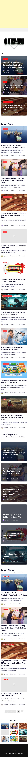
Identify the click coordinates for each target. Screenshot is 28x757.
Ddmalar (14, 750)
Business (5, 59)
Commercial (6, 364)
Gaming (4, 262)
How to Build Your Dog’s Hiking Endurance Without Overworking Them (12, 417)
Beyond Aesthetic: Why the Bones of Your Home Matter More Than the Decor (14, 107)
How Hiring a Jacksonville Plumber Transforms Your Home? (13, 556)
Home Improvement (8, 102)
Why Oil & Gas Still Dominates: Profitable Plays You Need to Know (13, 65)
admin (8, 70)
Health (5, 81)
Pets (4, 399)
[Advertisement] (14, 14)
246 (18, 711)
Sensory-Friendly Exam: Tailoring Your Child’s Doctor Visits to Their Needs (13, 87)
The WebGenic (19, 753)
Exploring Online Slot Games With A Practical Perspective (14, 535)
